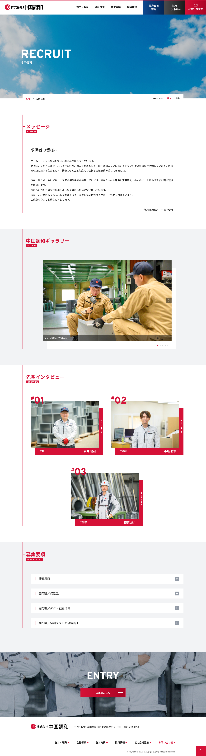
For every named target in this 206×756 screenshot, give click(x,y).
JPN (169, 98)
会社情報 (100, 7)
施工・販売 (82, 7)
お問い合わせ (195, 8)
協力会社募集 (154, 7)
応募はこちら (103, 692)
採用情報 (132, 7)
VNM (177, 98)
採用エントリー (175, 7)
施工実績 (116, 7)
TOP (28, 99)
